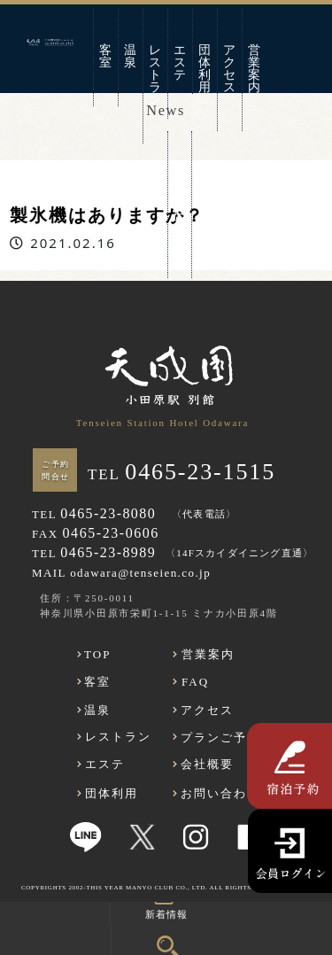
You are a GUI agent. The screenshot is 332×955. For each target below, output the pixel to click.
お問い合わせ (180, 203)
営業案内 (255, 68)
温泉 (131, 56)
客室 (106, 56)
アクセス (230, 68)
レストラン (156, 74)
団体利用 (205, 68)
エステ (181, 62)
